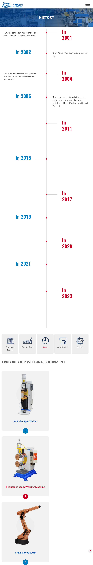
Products (10, 530)
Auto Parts (43, 548)
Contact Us (79, 510)
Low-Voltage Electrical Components (47, 543)
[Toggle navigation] (87, 4)
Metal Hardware (45, 551)
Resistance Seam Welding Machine (67, 418)
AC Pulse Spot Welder (23, 418)
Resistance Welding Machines (17, 535)
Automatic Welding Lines (15, 550)
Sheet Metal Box (45, 535)
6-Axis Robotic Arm (23, 479)
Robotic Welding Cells (14, 554)
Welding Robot (68, 479)
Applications (46, 530)
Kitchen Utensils (45, 538)
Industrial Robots (12, 538)
